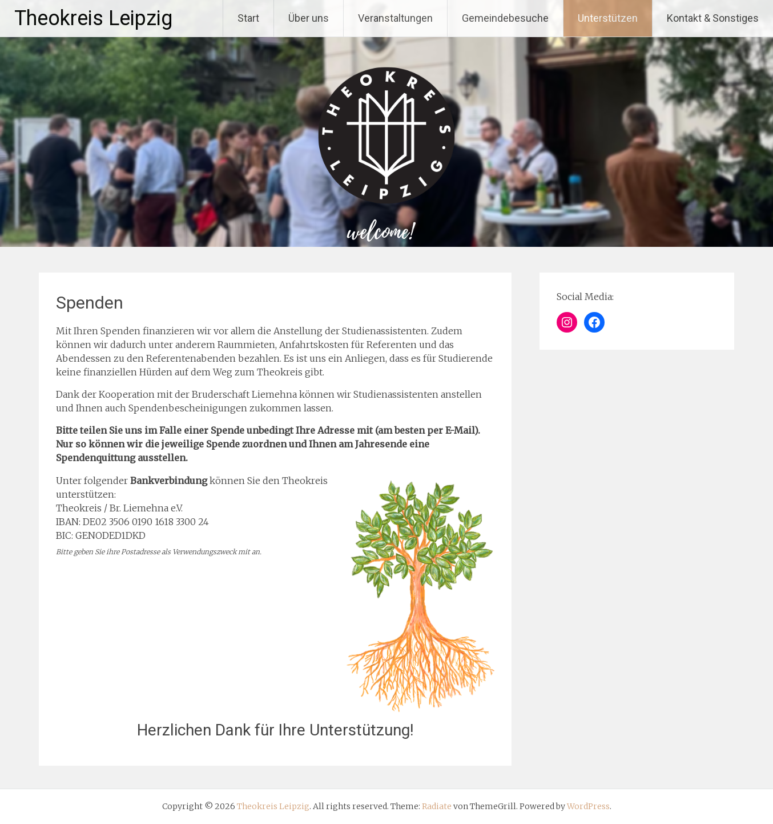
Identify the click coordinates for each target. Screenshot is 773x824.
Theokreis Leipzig (93, 18)
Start (248, 18)
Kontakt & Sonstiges (713, 18)
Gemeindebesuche (505, 18)
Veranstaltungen (395, 18)
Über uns (308, 18)
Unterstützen (608, 18)
